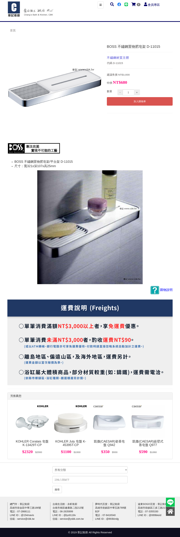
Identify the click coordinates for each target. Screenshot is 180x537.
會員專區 (154, 5)
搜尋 (57, 489)
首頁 (13, 30)
